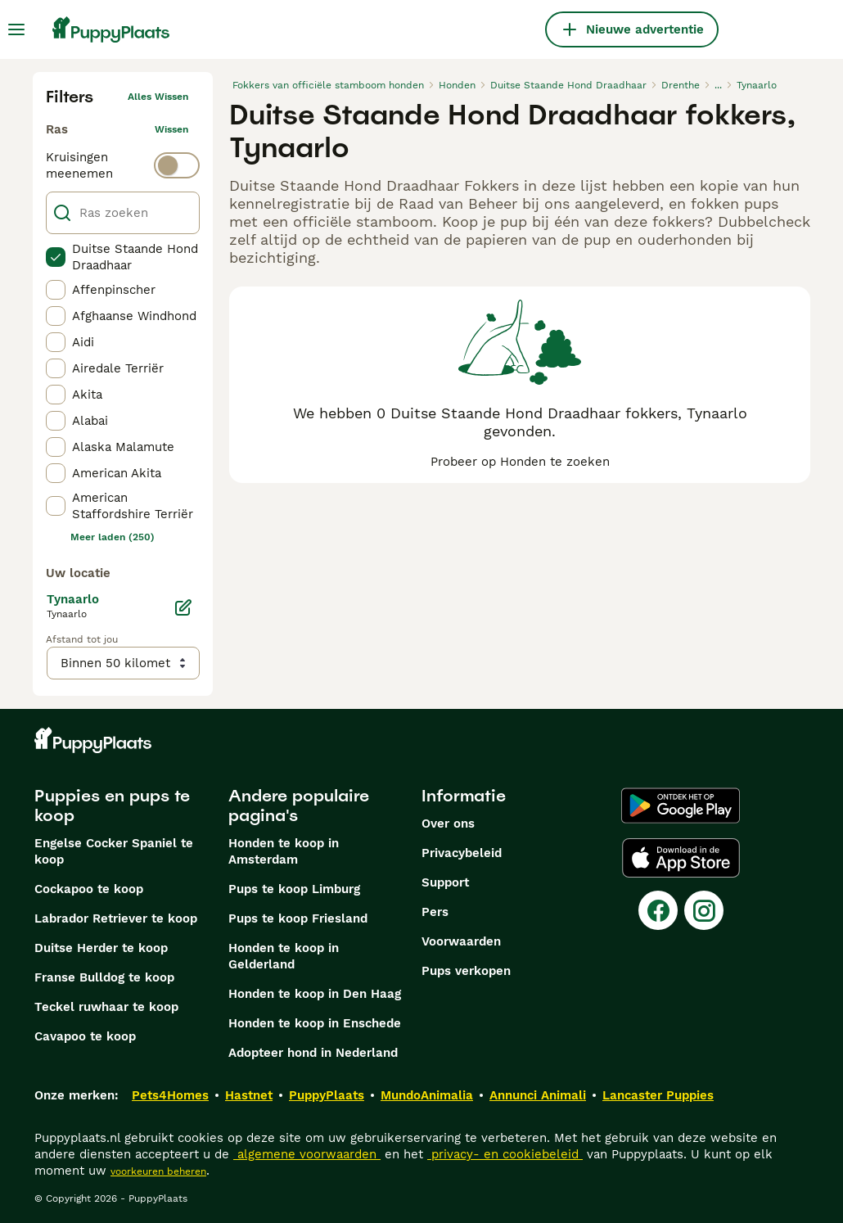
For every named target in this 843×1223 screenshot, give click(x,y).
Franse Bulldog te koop (104, 977)
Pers (435, 912)
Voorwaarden (461, 941)
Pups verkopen (466, 971)
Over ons (448, 823)
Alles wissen (158, 96)
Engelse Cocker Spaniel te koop (113, 851)
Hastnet (249, 1095)
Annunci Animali (537, 1095)
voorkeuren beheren (158, 1171)
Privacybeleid (462, 853)
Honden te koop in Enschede (314, 1023)
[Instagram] (704, 910)
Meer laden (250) (112, 537)
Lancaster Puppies (658, 1095)
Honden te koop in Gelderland (283, 956)
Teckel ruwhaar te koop (106, 1007)
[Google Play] (680, 805)
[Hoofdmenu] (16, 29)
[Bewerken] (183, 607)
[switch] (123, 165)
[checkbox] (55, 257)
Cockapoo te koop (88, 889)
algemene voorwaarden (307, 1154)
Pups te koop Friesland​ (297, 918)
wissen (171, 129)
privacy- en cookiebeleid (505, 1154)
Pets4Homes (170, 1095)
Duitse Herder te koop (101, 948)
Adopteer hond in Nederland (313, 1052)
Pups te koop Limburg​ (294, 889)
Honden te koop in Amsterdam (283, 851)
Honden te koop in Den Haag (314, 993)
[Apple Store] (680, 858)
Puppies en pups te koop (112, 805)
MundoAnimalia (427, 1095)
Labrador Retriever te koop (115, 918)
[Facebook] (658, 910)
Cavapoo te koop (85, 1036)
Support (445, 882)
